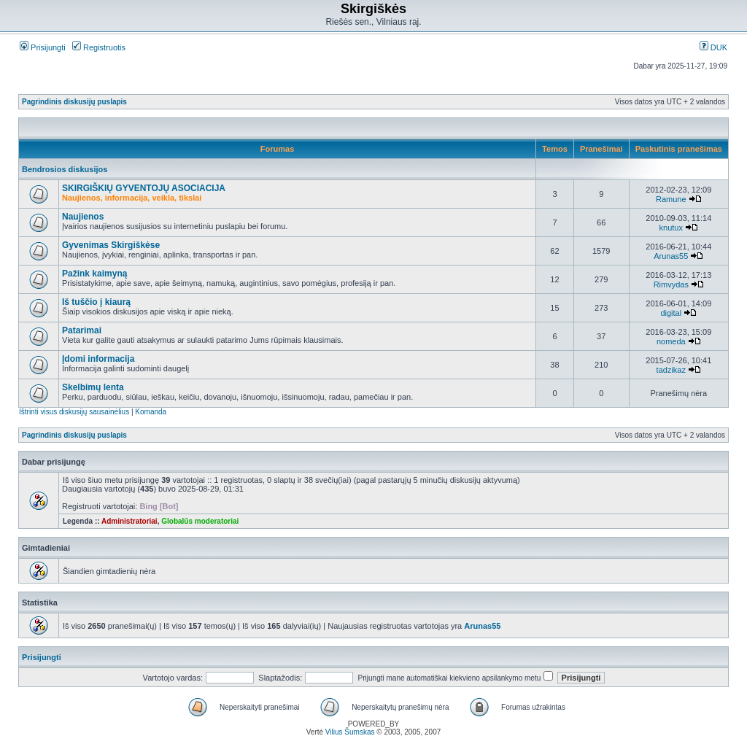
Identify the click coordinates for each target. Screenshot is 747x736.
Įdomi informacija (98, 359)
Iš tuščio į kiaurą (96, 302)
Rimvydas (671, 284)
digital (670, 313)
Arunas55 (671, 256)
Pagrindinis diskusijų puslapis (74, 102)
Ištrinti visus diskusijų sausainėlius (74, 412)
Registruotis (98, 47)
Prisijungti (43, 47)
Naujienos (83, 217)
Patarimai (81, 330)
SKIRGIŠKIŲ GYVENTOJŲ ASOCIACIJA (143, 188)
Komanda (150, 412)
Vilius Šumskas (350, 732)
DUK (713, 47)
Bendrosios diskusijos (64, 169)
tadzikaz (671, 369)
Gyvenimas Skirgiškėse (111, 245)
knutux (671, 227)
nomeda (671, 341)
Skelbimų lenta (93, 387)
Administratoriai (129, 521)
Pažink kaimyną (94, 273)
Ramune (671, 199)
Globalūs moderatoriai (200, 521)
